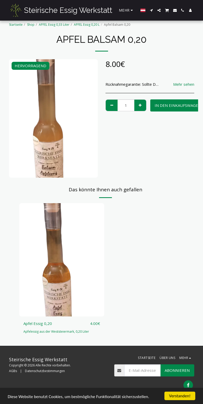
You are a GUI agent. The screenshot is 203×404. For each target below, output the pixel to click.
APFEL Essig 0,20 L (87, 24)
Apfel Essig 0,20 (37, 323)
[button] (151, 10)
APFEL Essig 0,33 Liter (54, 24)
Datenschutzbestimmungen (45, 371)
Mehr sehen (183, 84)
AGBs (13, 371)
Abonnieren (177, 370)
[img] (61, 259)
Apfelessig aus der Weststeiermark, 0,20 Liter (56, 331)
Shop (30, 24)
